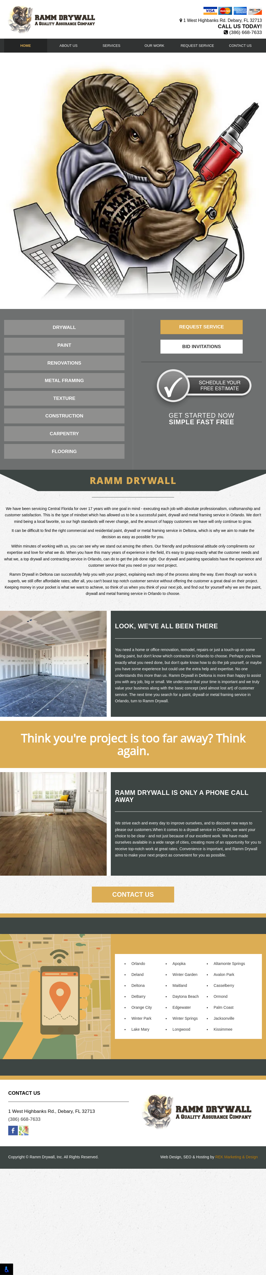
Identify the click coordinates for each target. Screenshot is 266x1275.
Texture (64, 398)
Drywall (64, 327)
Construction (64, 416)
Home (25, 46)
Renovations (64, 363)
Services (111, 46)
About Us (69, 46)
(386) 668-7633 (245, 32)
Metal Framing (64, 380)
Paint (64, 345)
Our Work (154, 46)
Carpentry (64, 433)
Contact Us (240, 46)
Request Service (197, 46)
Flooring (64, 451)
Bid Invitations (201, 346)
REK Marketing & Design (236, 1263)
